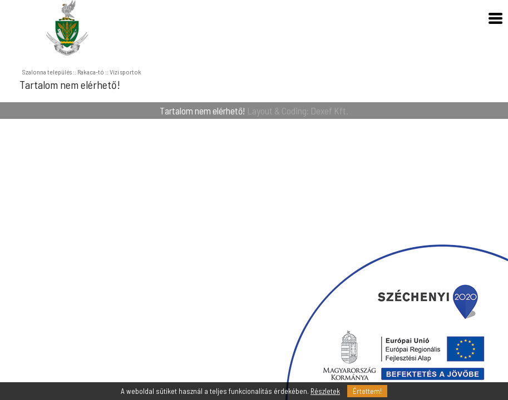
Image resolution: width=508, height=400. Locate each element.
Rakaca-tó (90, 72)
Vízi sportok (125, 72)
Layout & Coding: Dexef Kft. (297, 110)
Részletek (325, 391)
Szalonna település (47, 72)
